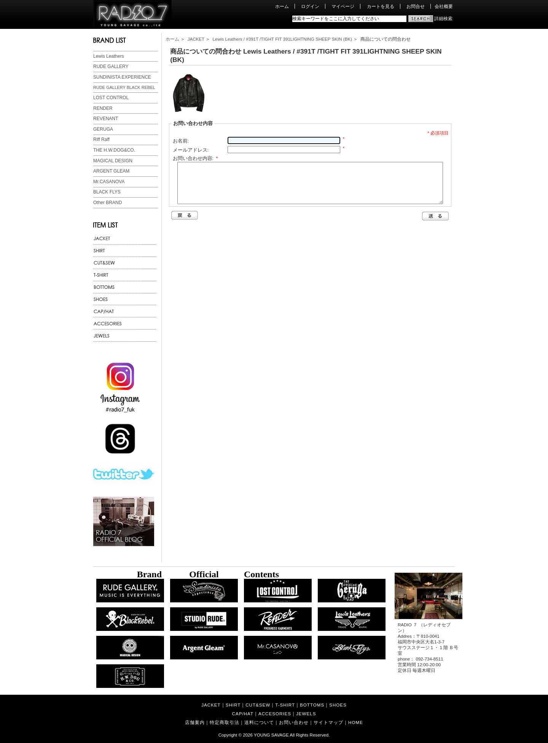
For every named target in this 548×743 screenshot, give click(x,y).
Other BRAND (107, 202)
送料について (259, 722)
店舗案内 (195, 722)
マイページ (342, 6)
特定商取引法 (224, 722)
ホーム (282, 6)
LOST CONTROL (111, 97)
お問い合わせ (294, 722)
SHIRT (233, 704)
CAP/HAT (242, 713)
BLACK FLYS (107, 192)
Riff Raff (101, 139)
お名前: (181, 141)
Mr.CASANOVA (108, 181)
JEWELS (306, 713)
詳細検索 (443, 18)
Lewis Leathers (108, 56)
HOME (355, 722)
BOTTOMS (312, 704)
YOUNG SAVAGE (271, 734)
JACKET (196, 38)
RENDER (103, 108)
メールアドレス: (191, 150)
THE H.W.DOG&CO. (114, 150)
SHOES (338, 704)
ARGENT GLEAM (111, 171)
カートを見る (380, 6)
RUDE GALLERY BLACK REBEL (124, 87)
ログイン (310, 6)
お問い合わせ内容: (195, 158)
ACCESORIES (274, 713)
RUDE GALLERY (110, 66)
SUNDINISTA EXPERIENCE (122, 77)
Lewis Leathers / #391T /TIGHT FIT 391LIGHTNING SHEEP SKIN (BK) (282, 38)
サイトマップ (328, 722)
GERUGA (103, 129)
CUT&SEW (257, 704)
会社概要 (444, 6)
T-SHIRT (285, 704)
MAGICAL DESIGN (112, 160)
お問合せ (415, 6)
